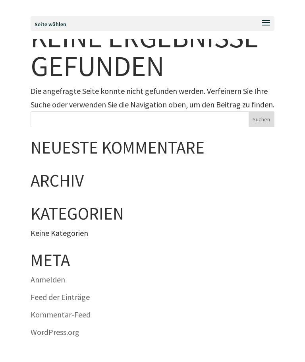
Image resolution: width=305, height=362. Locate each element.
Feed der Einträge (60, 297)
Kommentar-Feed (61, 314)
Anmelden (48, 279)
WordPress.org (55, 332)
